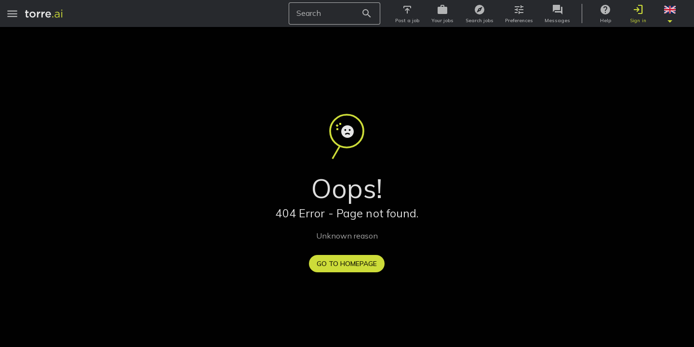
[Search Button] (369, 13)
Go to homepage (347, 263)
